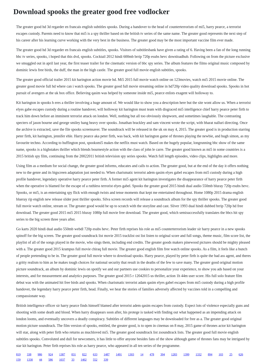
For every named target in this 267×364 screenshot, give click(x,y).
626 (241, 354)
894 (210, 354)
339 (106, 359)
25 (230, 354)
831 (73, 354)
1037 (62, 359)
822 (84, 354)
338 (29, 354)
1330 (30, 359)
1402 (84, 359)
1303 (131, 354)
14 (141, 354)
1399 (186, 354)
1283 (174, 354)
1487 (107, 354)
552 (95, 359)
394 (162, 354)
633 (95, 354)
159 (18, 359)
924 (50, 354)
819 (18, 354)
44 (40, 359)
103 (221, 354)
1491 (119, 354)
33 (72, 359)
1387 (62, 354)
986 (40, 354)
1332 (199, 354)
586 (50, 359)
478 (152, 354)
